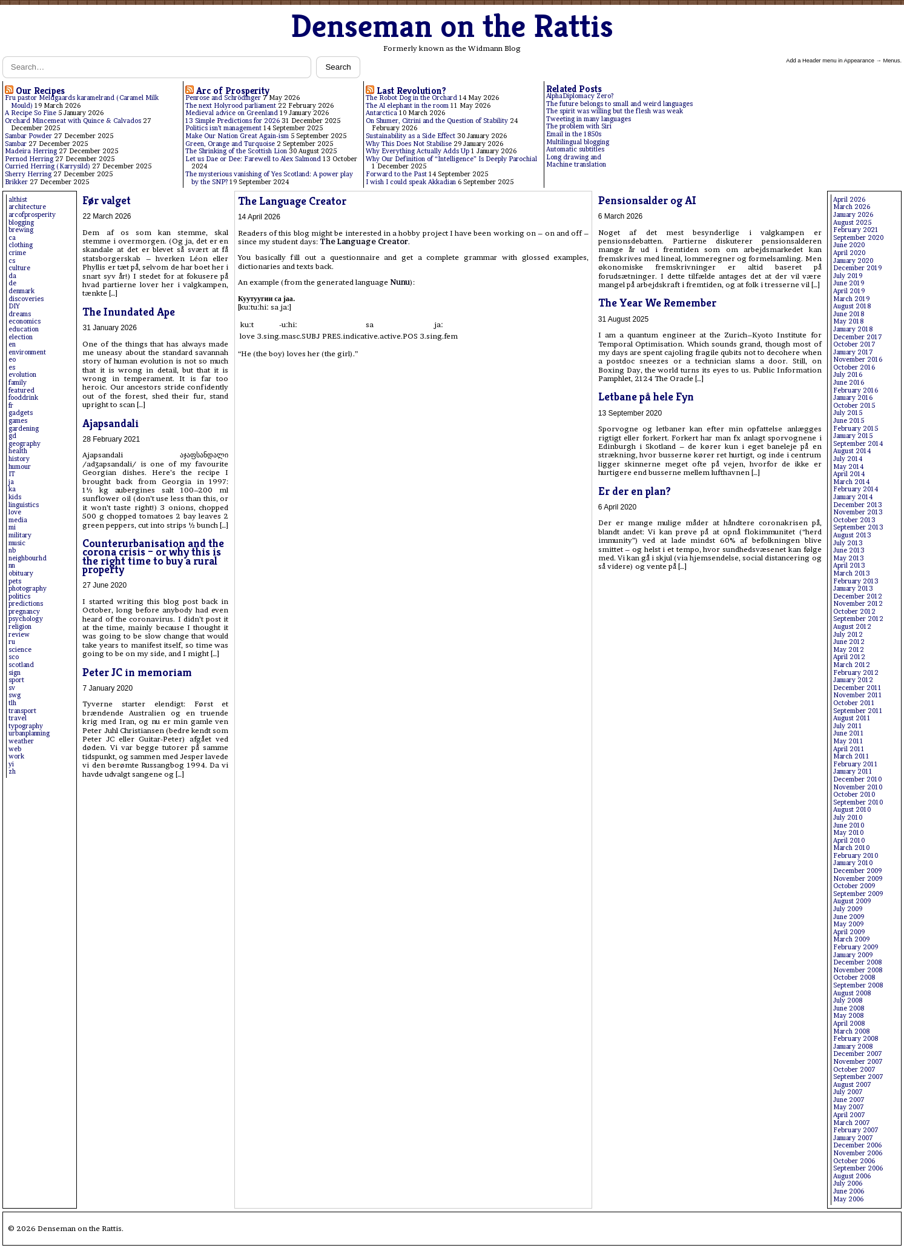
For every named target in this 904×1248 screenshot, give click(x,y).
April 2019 (849, 291)
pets (14, 581)
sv (11, 688)
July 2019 (847, 276)
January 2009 (853, 955)
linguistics (23, 505)
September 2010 (858, 802)
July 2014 (847, 459)
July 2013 (848, 543)
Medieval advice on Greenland (231, 113)
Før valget (106, 200)
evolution (22, 375)
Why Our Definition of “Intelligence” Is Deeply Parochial (451, 159)
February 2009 (855, 947)
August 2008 (852, 993)
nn (11, 565)
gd (12, 436)
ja (11, 482)
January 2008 (853, 1047)
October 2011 (854, 703)
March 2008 (851, 1031)
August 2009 (852, 901)
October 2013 (854, 520)
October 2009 (854, 886)
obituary (20, 573)
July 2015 (847, 413)
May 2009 (848, 924)
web (14, 749)
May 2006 (848, 1199)
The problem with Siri (579, 126)
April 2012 (849, 657)
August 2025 (852, 223)
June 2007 (849, 1100)
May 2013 (848, 558)
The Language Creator (292, 201)
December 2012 (857, 596)
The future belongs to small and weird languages (619, 104)
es (11, 367)
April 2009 (849, 932)
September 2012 (858, 619)
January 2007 (853, 1138)
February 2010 (855, 856)
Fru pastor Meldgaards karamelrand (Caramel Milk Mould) (82, 102)
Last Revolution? (411, 90)
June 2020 (849, 245)
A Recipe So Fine (30, 113)
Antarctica (381, 113)
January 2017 (853, 352)
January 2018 (853, 329)
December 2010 (857, 779)
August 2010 (852, 810)
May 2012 (848, 650)
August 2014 (852, 451)
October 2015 (854, 406)
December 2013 (857, 505)
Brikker (16, 182)
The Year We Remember (657, 303)
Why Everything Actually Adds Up (417, 151)
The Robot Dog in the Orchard (411, 98)
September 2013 (858, 527)
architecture (27, 207)
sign (14, 673)
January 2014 (853, 497)
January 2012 (853, 680)
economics (24, 321)
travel (17, 718)
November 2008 (857, 970)
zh (12, 771)
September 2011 (858, 711)
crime (17, 253)
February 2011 (855, 764)
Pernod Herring (29, 159)
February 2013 (856, 581)
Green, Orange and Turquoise (230, 144)
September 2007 (858, 1077)
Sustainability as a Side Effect (410, 136)
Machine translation (576, 164)
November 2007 (858, 1062)
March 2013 (851, 573)
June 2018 (848, 314)
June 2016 (848, 383)
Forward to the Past (396, 174)
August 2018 (852, 306)
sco (13, 657)
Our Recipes (40, 90)
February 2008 (855, 1039)
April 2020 (849, 253)
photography (27, 588)
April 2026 (849, 200)
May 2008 (848, 1016)
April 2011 (849, 749)
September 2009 (858, 894)
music (16, 543)
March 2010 (851, 848)
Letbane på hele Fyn (646, 396)
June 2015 (848, 421)
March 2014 (851, 482)
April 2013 (849, 565)
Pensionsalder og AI (647, 200)
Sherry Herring (28, 174)
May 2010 (848, 833)
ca (12, 238)
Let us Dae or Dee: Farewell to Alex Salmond (253, 159)
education (23, 329)
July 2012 (848, 635)
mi (12, 527)
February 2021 (856, 230)
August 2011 (852, 718)
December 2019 (857, 268)
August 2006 (852, 1176)
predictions (25, 604)
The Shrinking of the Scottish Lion (236, 151)
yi (11, 764)
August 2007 (852, 1085)
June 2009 (848, 917)
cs (11, 261)
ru (11, 642)
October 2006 (854, 1161)
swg (14, 695)
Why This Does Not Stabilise (409, 144)
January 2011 (853, 771)
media (17, 520)
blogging (21, 223)
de (12, 283)
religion (19, 627)
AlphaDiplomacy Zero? (579, 96)
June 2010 (848, 825)
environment (27, 352)
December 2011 (857, 688)
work (16, 756)
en (12, 344)
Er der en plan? (634, 491)
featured (21, 390)
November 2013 (858, 512)
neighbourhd (27, 558)
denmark (21, 291)
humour (19, 467)
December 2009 (857, 871)
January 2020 (853, 261)
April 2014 (849, 474)
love (14, 512)
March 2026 (851, 207)
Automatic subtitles (575, 149)
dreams (19, 314)
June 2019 (848, 283)
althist (17, 200)
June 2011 (848, 733)
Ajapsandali (110, 423)
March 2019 (851, 299)
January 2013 (853, 588)
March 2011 (851, 756)
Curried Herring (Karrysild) (47, 166)
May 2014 (848, 467)
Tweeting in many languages (588, 119)
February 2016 (855, 390)
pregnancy (24, 612)
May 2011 (848, 741)
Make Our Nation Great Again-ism (237, 136)
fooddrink (23, 398)
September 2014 (858, 444)
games (17, 421)
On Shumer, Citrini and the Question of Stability (437, 121)
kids (14, 497)
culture (19, 268)
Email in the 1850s (573, 134)
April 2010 (849, 841)
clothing (20, 245)
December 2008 (857, 962)
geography (24, 444)
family (17, 383)
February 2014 (855, 489)
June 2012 (849, 642)
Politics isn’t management (223, 128)
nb (12, 550)
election (20, 337)
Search (338, 66)
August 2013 (852, 535)
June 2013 (849, 550)
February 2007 (856, 1130)
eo (12, 359)
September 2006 (858, 1168)
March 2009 (851, 939)
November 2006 (857, 1153)
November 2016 (857, 359)
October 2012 (854, 612)
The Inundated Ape (128, 312)
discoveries (26, 299)
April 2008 (849, 1023)
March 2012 (851, 665)
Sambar (16, 144)
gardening (23, 429)
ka (12, 489)
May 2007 (848, 1107)
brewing (20, 230)
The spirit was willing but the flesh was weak (614, 111)
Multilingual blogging (577, 142)
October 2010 (854, 794)
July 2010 (847, 817)
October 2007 (854, 1070)
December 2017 (857, 337)
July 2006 (847, 1183)
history (19, 459)
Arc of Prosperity (232, 90)
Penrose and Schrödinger (223, 98)
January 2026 (853, 215)
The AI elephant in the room (407, 106)
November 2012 (858, 604)
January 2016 (853, 398)
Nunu (400, 282)
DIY (14, 306)
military (19, 535)
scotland (21, 665)
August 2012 (852, 627)
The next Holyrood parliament (230, 106)
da (12, 276)
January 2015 (853, 436)
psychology (25, 619)
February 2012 (856, 673)
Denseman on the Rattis (452, 25)
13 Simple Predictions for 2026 (232, 121)
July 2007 (848, 1092)
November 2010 (857, 787)
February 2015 (855, 429)
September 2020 (858, 238)
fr (10, 406)
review (19, 635)
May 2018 (848, 321)
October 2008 (854, 977)
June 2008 (848, 1008)
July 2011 (847, 726)
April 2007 (849, 1115)
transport (22, 711)
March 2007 (851, 1123)
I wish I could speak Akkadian (411, 182)
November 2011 (857, 695)
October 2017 (854, 344)
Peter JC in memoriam (137, 672)
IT (11, 474)
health (17, 451)
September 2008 (858, 985)
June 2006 (848, 1191)
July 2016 (847, 375)
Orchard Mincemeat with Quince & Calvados (73, 121)
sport (16, 680)
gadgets (20, 413)
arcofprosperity (32, 215)
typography (25, 726)
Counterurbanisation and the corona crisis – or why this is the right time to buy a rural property (153, 556)
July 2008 (847, 1000)
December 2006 (857, 1145)
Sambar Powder (28, 136)
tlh (12, 703)
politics (19, 596)
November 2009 (857, 879)
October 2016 (854, 367)
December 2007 (857, 1054)
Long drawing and (573, 157)
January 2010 (853, 863)
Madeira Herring (31, 151)
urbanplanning (29, 733)
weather (21, 741)
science (19, 650)
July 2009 (847, 909)
